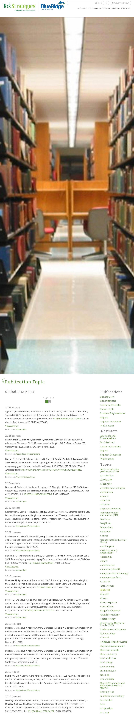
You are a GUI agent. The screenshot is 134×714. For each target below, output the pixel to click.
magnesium (106, 708)
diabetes (105, 590)
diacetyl (104, 594)
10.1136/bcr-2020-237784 (41, 562)
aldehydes (106, 484)
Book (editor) (107, 397)
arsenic (104, 496)
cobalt (103, 561)
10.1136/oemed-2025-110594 (67, 418)
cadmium (105, 531)
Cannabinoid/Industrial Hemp (113, 541)
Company (126, 9)
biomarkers (106, 527)
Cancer (104, 536)
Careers (116, 9)
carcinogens (107, 546)
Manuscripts (21, 429)
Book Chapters (108, 401)
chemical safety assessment (109, 551)
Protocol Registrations (25, 477)
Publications (95, 9)
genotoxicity (107, 679)
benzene (105, 519)
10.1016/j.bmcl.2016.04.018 (41, 711)
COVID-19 (105, 581)
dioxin (103, 598)
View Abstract (11, 426)
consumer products (111, 577)
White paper (107, 426)
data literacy (107, 586)
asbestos (105, 500)
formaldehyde (108, 671)
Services (82, 9)
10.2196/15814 (44, 587)
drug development (110, 610)
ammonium (106, 492)
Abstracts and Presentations (28, 454)
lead (102, 704)
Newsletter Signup (120, 3)
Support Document (110, 421)
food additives (108, 658)
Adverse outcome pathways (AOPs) (109, 470)
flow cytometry (108, 654)
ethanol (104, 637)
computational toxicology (114, 573)
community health (110, 569)
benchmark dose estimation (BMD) (109, 513)
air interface (107, 475)
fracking (105, 675)
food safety (106, 662)
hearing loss (107, 692)
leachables (106, 700)
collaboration (107, 565)
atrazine (105, 504)
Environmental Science (113, 629)
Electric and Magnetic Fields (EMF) (112, 624)
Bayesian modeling (110, 508)
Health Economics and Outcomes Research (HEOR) (112, 685)
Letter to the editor (110, 405)
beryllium (105, 523)
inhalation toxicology (112, 696)
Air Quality (106, 480)
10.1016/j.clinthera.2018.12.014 (39, 610)
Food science (107, 666)
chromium (106, 557)
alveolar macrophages (112, 488)
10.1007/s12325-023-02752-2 (38, 494)
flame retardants (109, 650)
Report (104, 417)
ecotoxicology (108, 619)
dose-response (108, 602)
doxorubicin (107, 606)
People (106, 9)
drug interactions (110, 615)
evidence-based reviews (113, 642)
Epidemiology (108, 633)
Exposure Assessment (112, 646)
